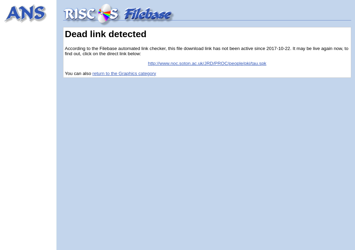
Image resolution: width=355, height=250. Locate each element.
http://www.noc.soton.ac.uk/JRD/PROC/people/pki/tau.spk (207, 63)
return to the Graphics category (124, 73)
